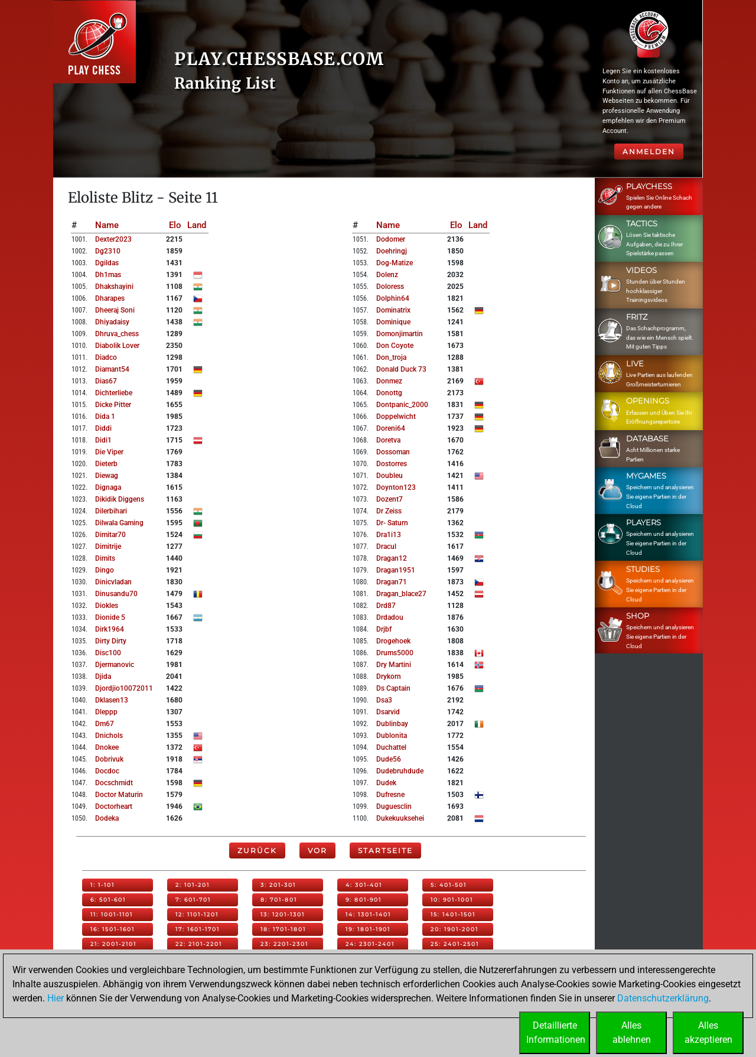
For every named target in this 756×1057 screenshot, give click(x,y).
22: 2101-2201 (198, 944)
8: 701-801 (278, 899)
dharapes (110, 298)
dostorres (391, 464)
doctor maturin (119, 795)
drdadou (389, 617)
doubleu (389, 475)
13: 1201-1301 (282, 914)
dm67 (104, 724)
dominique (393, 322)
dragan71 (391, 582)
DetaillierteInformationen (555, 1032)
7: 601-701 (193, 899)
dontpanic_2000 (402, 405)
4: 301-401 (364, 885)
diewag (106, 475)
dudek (386, 783)
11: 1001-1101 (111, 914)
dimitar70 (110, 535)
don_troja (391, 357)
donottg (389, 393)
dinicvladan (113, 582)
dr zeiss (389, 511)
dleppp (106, 712)
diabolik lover (117, 346)
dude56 (388, 759)
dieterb (106, 464)
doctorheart (113, 806)
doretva (388, 440)
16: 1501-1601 (112, 929)
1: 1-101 (102, 885)
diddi (103, 428)
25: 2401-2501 (455, 944)
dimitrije (108, 546)
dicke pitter (113, 405)
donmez (389, 381)
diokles (106, 605)
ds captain (393, 688)
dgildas (107, 263)
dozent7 (389, 499)
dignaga (108, 487)
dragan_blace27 (401, 594)
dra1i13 (388, 535)
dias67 (106, 381)
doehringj (391, 251)
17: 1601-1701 (197, 929)
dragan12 (391, 558)
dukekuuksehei (400, 818)
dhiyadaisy (112, 322)
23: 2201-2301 (284, 944)
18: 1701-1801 (283, 929)
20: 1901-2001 (454, 929)
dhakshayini (114, 286)
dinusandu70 (116, 594)
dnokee (107, 747)
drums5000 (394, 653)
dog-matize (394, 263)
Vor (317, 850)
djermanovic (114, 665)
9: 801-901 (364, 899)
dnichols (109, 735)
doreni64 (390, 428)
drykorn (388, 676)
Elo (175, 225)
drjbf (384, 629)
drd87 (386, 605)
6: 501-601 (108, 899)
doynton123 (396, 487)
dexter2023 (113, 239)
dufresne (390, 795)
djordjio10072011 (124, 688)
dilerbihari (111, 511)
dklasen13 (111, 700)
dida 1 (105, 416)
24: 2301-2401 (370, 944)
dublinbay (392, 724)
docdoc (107, 771)
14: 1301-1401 (368, 914)
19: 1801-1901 (368, 929)
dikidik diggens (119, 499)
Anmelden (649, 151)
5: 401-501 (449, 885)
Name (107, 225)
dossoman (393, 452)
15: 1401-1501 (453, 914)
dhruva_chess (117, 334)
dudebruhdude (399, 771)
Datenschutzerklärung (663, 998)
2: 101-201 (192, 885)
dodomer (390, 239)
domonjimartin (399, 334)
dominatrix (393, 310)
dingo (104, 570)
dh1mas (108, 275)
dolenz (387, 275)
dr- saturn (392, 523)
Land (196, 225)
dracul (386, 546)
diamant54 (112, 369)
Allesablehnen (631, 1032)
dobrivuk (109, 759)
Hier (55, 998)
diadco (106, 357)
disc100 (108, 653)
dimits (105, 558)
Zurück (257, 850)
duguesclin (394, 806)
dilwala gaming (119, 523)
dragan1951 (395, 570)
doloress (390, 286)
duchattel (391, 747)
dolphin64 (392, 298)
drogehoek (393, 641)
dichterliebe (113, 393)
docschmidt (114, 783)
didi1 (103, 440)
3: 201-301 (278, 885)
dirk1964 (109, 629)
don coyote (394, 346)
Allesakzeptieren (708, 1032)
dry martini (393, 665)
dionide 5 (110, 617)
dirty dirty (110, 641)
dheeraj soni (115, 310)
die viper (109, 452)
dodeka (107, 818)
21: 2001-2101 (113, 944)
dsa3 (384, 700)
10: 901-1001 (452, 899)
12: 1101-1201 (197, 914)
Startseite (385, 850)
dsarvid (388, 712)
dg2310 (107, 251)
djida (103, 676)
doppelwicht (396, 416)
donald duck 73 (401, 369)
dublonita (391, 735)
